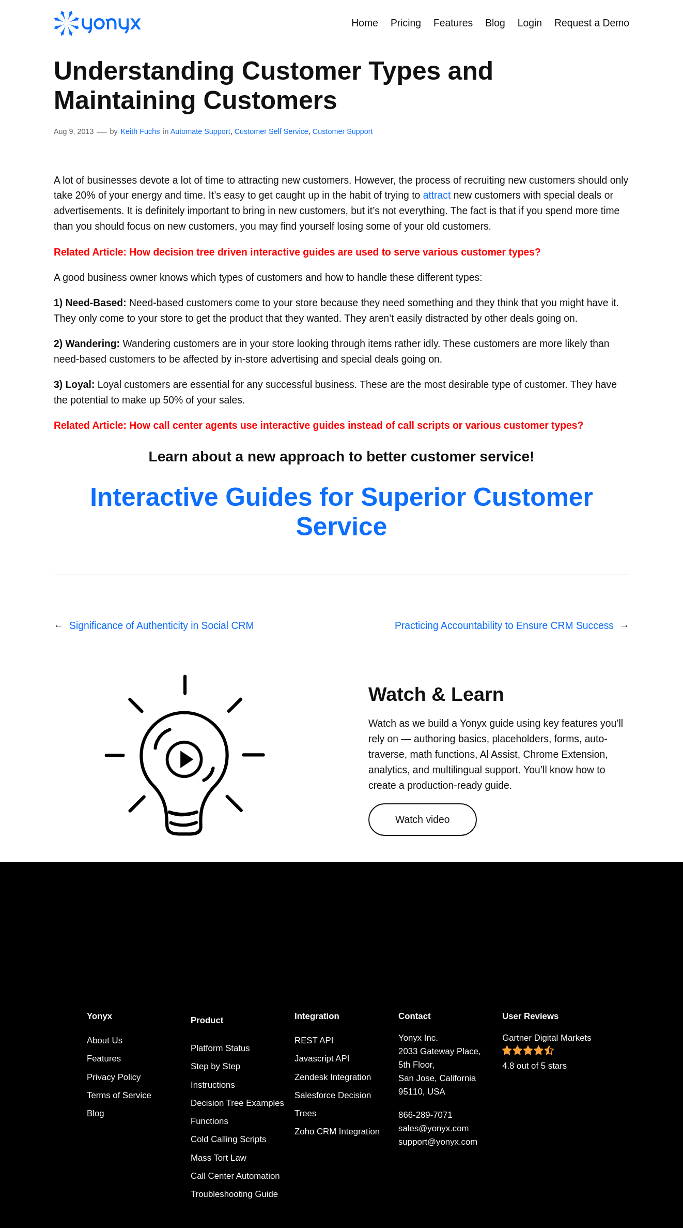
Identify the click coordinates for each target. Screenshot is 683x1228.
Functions (209, 1121)
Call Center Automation (235, 1176)
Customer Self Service (271, 131)
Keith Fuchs (140, 131)
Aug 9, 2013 (74, 131)
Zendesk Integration (332, 1077)
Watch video (422, 819)
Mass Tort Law (218, 1158)
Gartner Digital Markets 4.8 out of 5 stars (547, 1052)
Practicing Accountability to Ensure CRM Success (504, 625)
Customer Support (343, 131)
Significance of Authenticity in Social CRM (161, 625)
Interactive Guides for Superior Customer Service (341, 512)
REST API (313, 1040)
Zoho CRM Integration (337, 1131)
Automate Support (200, 131)
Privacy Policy (114, 1077)
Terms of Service (119, 1095)
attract (437, 195)
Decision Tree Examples (237, 1103)
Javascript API (321, 1059)
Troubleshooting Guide (234, 1194)
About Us (104, 1040)
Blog (95, 1113)
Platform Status (220, 1048)
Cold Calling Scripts (228, 1139)
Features (104, 1059)
